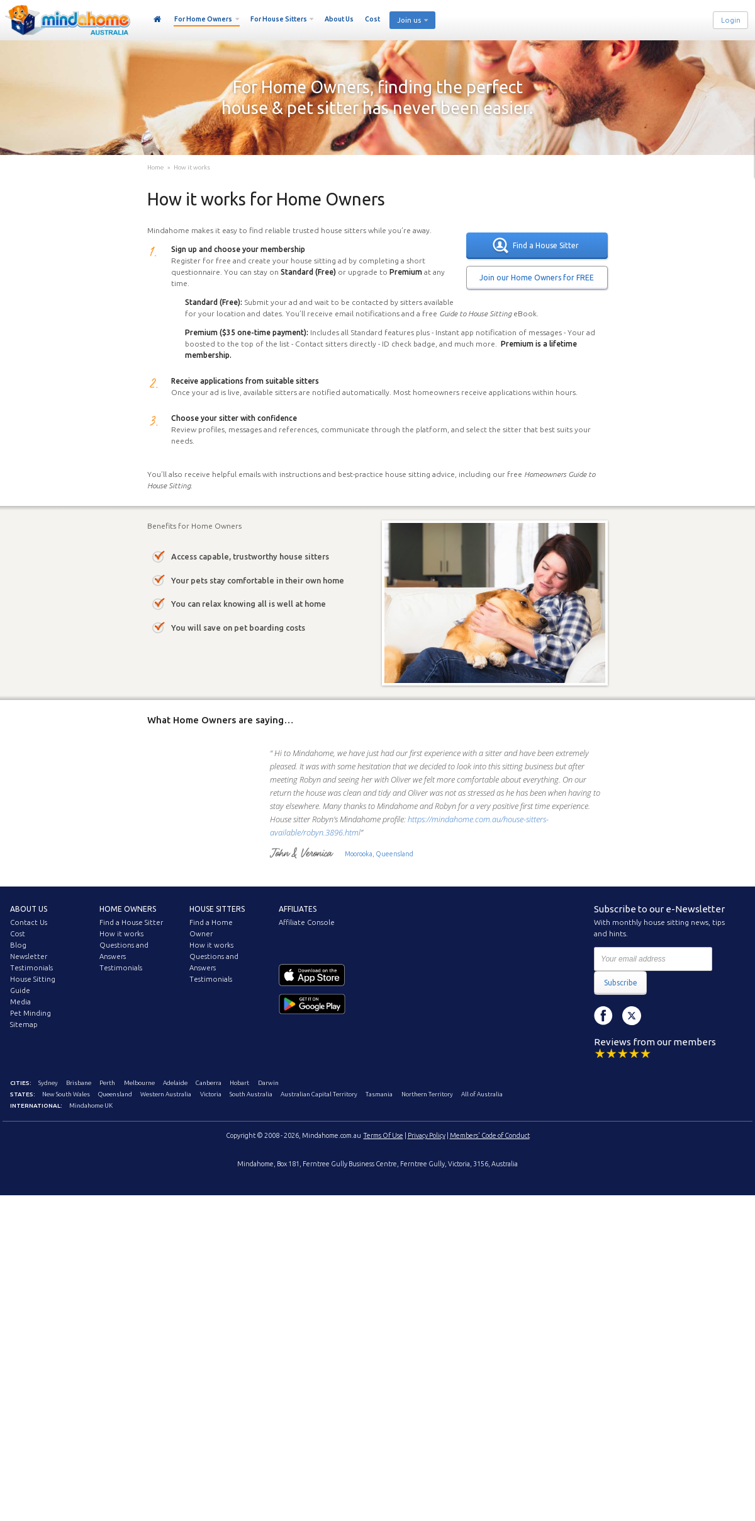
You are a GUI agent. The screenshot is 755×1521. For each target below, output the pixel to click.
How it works (192, 167)
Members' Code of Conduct (490, 1135)
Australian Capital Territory (319, 1094)
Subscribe (620, 983)
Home (157, 19)
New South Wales (66, 1094)
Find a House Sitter (546, 245)
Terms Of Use (383, 1135)
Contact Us (28, 922)
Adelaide (175, 1082)
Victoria (210, 1094)
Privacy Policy (426, 1135)
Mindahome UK (91, 1105)
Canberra (208, 1082)
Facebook (603, 1015)
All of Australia (482, 1094)
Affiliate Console (307, 922)
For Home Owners (203, 19)
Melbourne (139, 1082)
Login (731, 20)
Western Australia (165, 1094)
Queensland (115, 1094)
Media (20, 1002)
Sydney (48, 1082)
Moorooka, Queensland (379, 854)
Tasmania (379, 1094)
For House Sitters (278, 19)
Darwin (268, 1082)
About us (28, 909)
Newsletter (28, 956)
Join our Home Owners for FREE (536, 277)
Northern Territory (427, 1094)
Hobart (239, 1082)
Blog (18, 945)
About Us (339, 19)
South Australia (251, 1094)
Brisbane (78, 1082)
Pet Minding (30, 1013)
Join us (409, 20)
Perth (107, 1082)
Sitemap (24, 1024)
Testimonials (31, 968)
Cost (372, 19)
